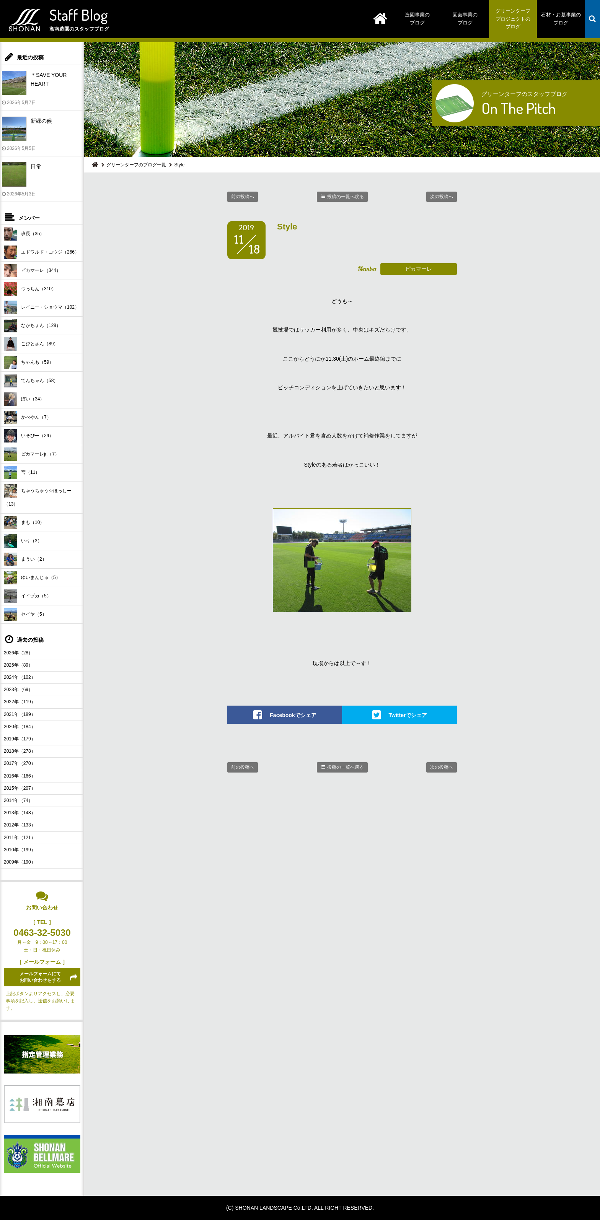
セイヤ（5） (25, 614)
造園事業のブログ (417, 19)
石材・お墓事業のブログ (561, 19)
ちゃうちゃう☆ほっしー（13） (38, 495)
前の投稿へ (242, 196)
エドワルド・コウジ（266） (41, 252)
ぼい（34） (24, 399)
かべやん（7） (27, 417)
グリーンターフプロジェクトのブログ (513, 19)
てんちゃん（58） (31, 380)
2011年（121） (20, 837)
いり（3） (23, 541)
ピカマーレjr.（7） (31, 454)
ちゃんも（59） (29, 362)
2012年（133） (20, 825)
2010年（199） (20, 849)
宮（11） (22, 472)
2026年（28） (18, 653)
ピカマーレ (418, 269)
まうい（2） (25, 559)
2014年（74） (18, 800)
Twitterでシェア (408, 715)
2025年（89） (18, 665)
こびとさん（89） (31, 344)
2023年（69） (18, 689)
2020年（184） (20, 726)
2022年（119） (20, 701)
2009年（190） (20, 862)
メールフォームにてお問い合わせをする (40, 977)
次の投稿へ (441, 196)
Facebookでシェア (293, 715)
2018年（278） (20, 751)
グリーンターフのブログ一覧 (136, 165)
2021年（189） (20, 714)
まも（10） (24, 522)
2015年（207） (20, 788)
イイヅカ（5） (27, 596)
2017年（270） (20, 763)
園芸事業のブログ (465, 19)
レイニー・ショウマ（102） (41, 307)
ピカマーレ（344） (32, 270)
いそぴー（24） (29, 435)
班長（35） (24, 234)
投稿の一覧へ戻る (345, 196)
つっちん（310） (30, 289)
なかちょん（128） (32, 325)
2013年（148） (20, 812)
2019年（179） (20, 739)
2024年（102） (20, 677)
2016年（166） (20, 776)
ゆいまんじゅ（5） (32, 577)
